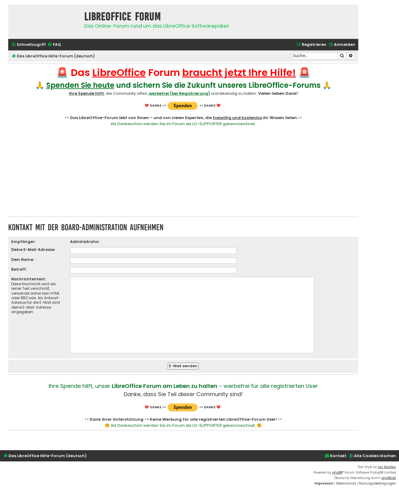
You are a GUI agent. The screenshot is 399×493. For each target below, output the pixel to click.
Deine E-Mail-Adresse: (33, 249)
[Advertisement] (183, 171)
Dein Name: (22, 259)
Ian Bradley (387, 467)
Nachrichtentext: (28, 279)
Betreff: (19, 269)
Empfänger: (23, 241)
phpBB (337, 472)
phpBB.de (388, 478)
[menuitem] (54, 45)
